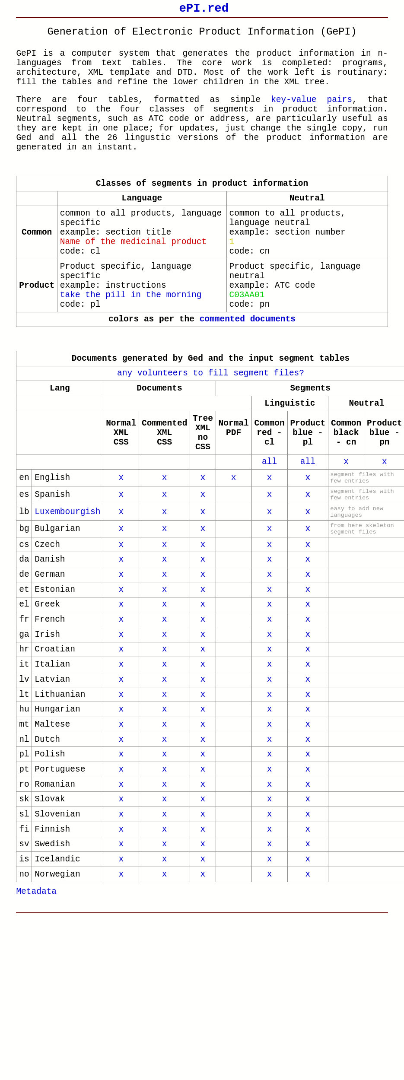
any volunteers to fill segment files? (210, 431)
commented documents (248, 373)
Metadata (36, 1030)
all (269, 535)
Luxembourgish (67, 594)
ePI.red (204, 10)
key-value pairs (311, 115)
